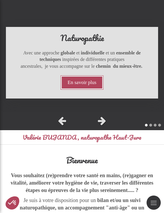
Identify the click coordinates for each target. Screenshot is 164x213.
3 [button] (155, 125)
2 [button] (150, 125)
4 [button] (159, 125)
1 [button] (146, 125)
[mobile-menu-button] (153, 202)
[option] (82, 56)
